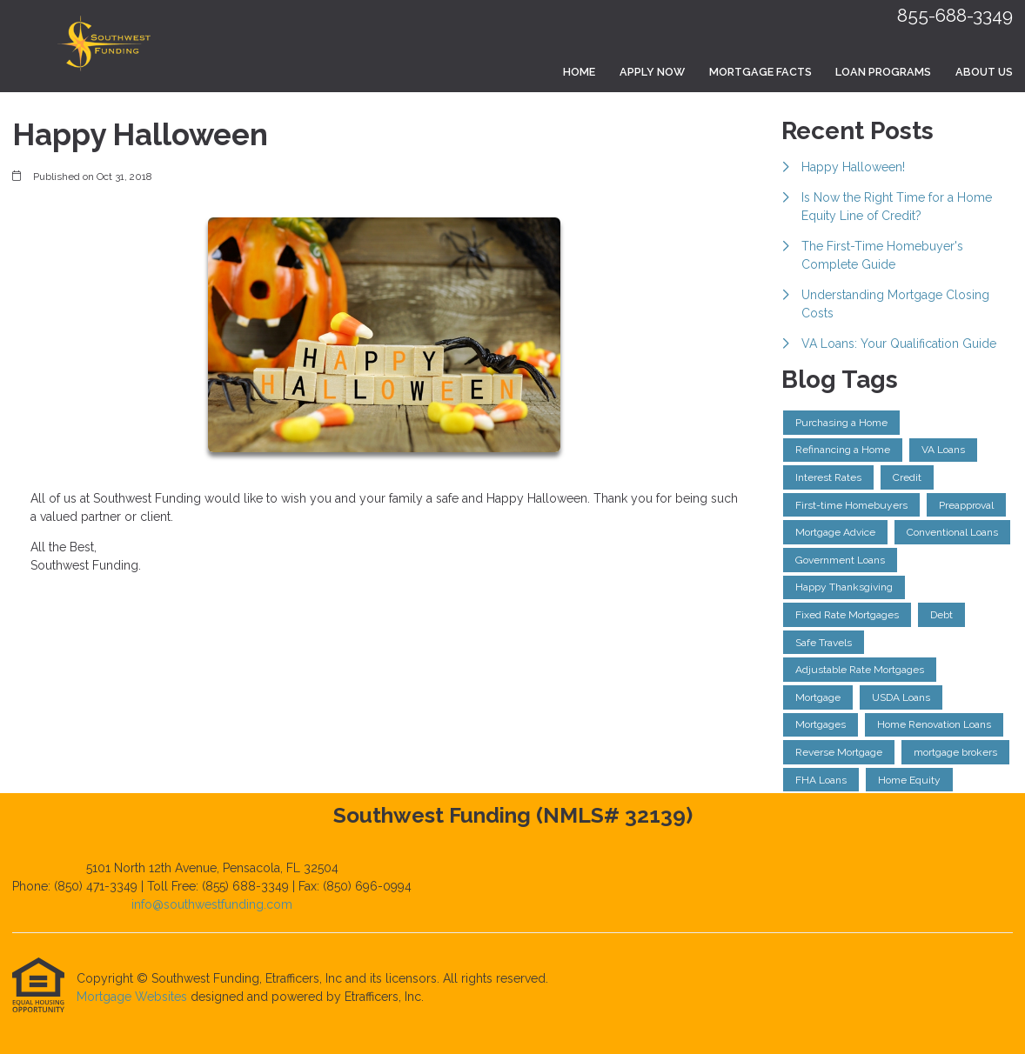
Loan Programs (883, 71)
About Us (984, 71)
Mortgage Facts (760, 71)
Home (579, 71)
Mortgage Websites (134, 997)
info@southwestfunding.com (211, 904)
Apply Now (652, 71)
